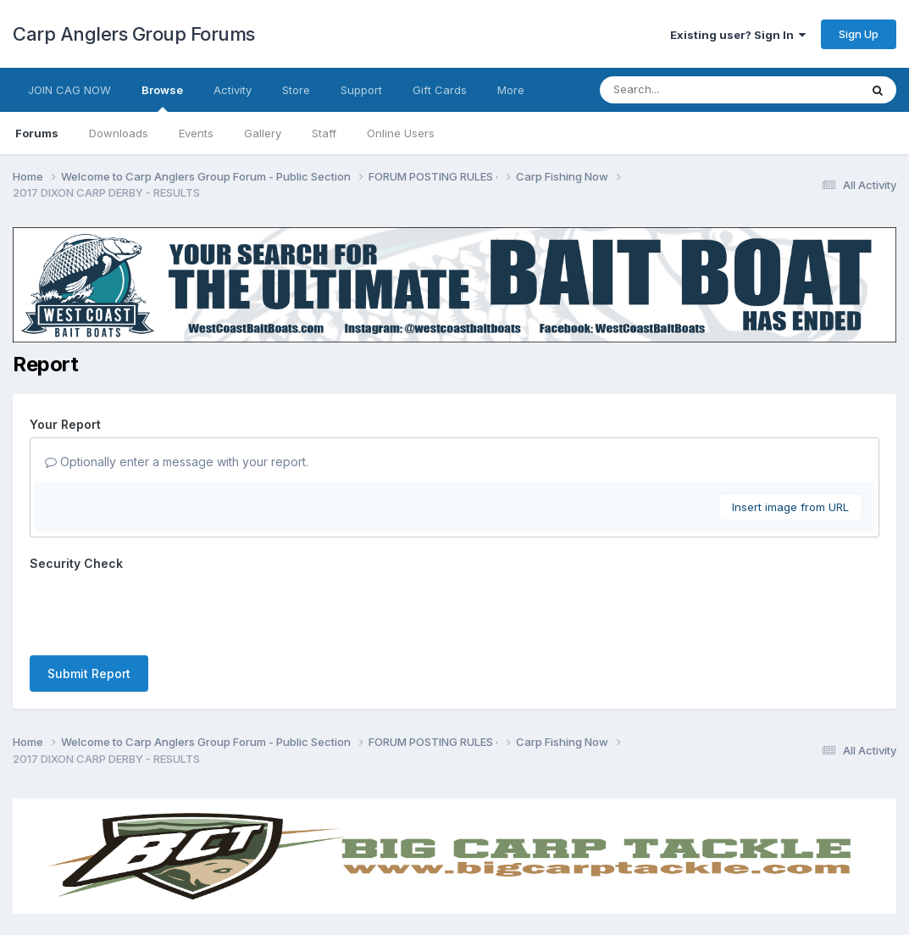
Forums (36, 133)
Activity (232, 90)
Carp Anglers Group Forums (134, 34)
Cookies (493, 873)
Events (196, 133)
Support (361, 90)
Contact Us (423, 873)
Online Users (401, 133)
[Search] (683, 89)
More (510, 90)
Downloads (118, 133)
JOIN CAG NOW (69, 90)
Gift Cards (440, 90)
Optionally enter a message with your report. (176, 461)
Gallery (262, 133)
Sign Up (859, 34)
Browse (162, 97)
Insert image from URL (790, 507)
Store (296, 90)
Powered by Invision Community (454, 910)
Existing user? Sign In (738, 35)
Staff (324, 133)
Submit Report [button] (88, 607)
